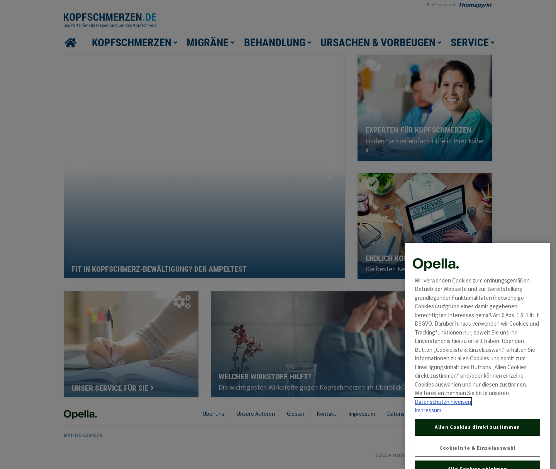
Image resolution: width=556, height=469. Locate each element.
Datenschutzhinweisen (443, 413)
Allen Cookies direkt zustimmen (477, 438)
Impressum (428, 422)
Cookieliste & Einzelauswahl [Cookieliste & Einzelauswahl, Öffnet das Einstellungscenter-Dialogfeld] (477, 459)
